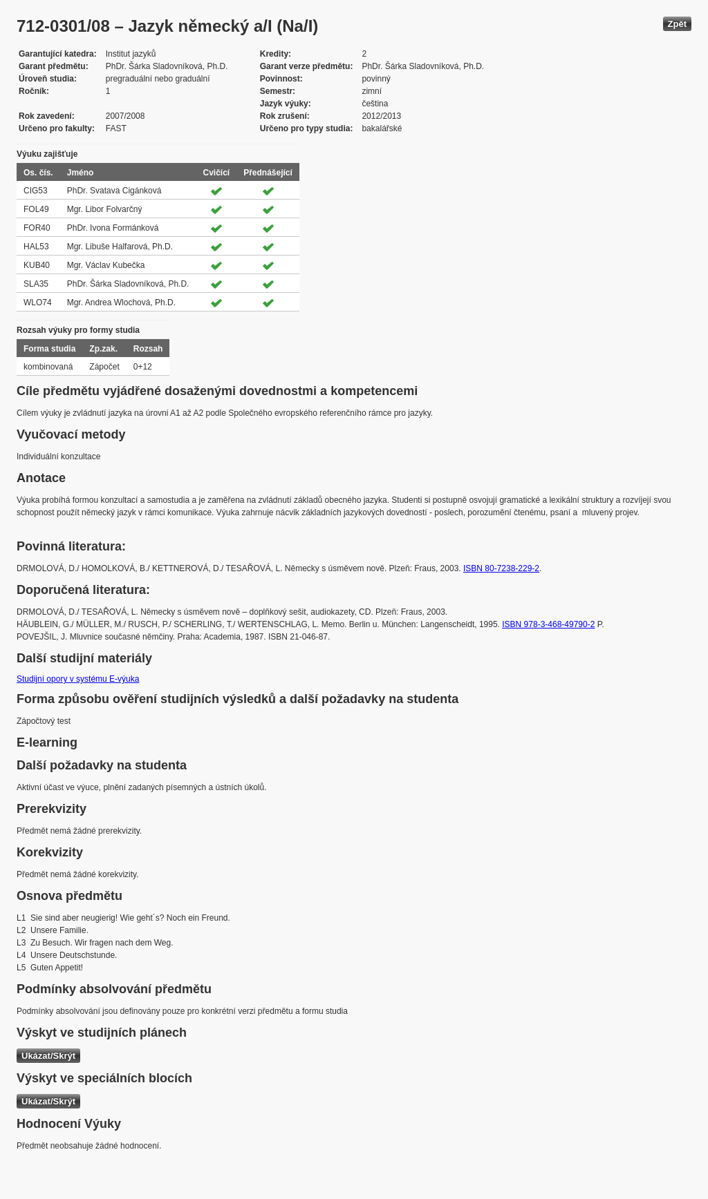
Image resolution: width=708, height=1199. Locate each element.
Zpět (677, 24)
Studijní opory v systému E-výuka (78, 679)
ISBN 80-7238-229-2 (501, 568)
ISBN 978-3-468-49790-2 (548, 624)
